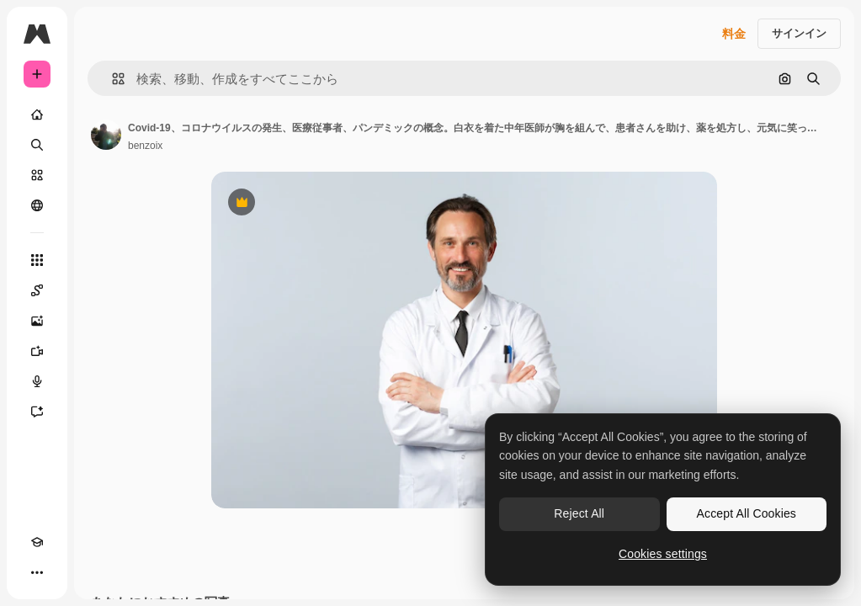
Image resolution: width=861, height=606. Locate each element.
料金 (734, 33)
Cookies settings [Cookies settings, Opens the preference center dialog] (663, 554)
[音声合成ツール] (37, 381)
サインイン (799, 33)
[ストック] (37, 175)
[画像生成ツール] (37, 320)
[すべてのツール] (37, 260)
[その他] (37, 572)
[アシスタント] (37, 411)
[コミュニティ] (37, 205)
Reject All (579, 513)
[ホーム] (37, 114)
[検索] (37, 144)
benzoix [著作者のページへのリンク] (145, 146)
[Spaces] (37, 290)
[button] (111, 78)
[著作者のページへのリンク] (106, 135)
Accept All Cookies (746, 513)
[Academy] (37, 542)
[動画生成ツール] (37, 351)
